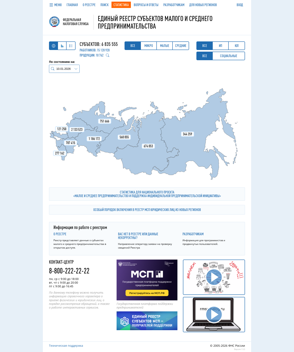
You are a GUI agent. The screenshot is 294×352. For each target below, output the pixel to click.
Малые (164, 45)
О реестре (59, 234)
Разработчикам (193, 234)
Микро (148, 45)
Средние (180, 45)
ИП (220, 45)
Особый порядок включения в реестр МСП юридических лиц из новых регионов (147, 210)
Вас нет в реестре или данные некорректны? (138, 236)
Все (132, 45)
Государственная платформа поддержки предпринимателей (145, 305)
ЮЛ (237, 45)
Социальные (228, 56)
